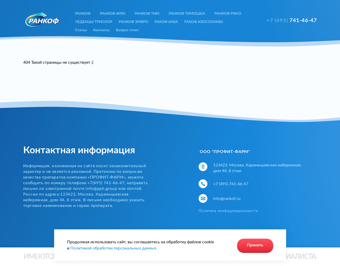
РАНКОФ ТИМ (147, 13)
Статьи (81, 30)
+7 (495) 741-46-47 (230, 184)
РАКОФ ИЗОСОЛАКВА (203, 21)
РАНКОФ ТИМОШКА (187, 13)
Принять (255, 245)
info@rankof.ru (227, 199)
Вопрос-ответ (127, 30)
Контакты (101, 30)
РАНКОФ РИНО (227, 13)
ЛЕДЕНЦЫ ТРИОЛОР (93, 21)
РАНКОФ (83, 13)
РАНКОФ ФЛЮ (113, 13)
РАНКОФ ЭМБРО (133, 21)
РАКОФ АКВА (166, 21)
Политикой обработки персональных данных (113, 248)
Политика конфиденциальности (228, 211)
